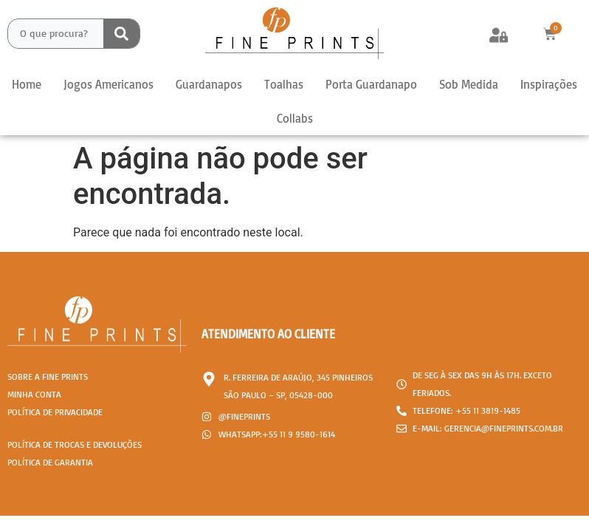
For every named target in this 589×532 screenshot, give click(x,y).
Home (26, 84)
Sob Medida (468, 84)
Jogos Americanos (108, 84)
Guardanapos (209, 84)
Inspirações (548, 84)
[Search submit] (121, 33)
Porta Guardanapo (371, 84)
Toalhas (283, 84)
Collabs (295, 118)
